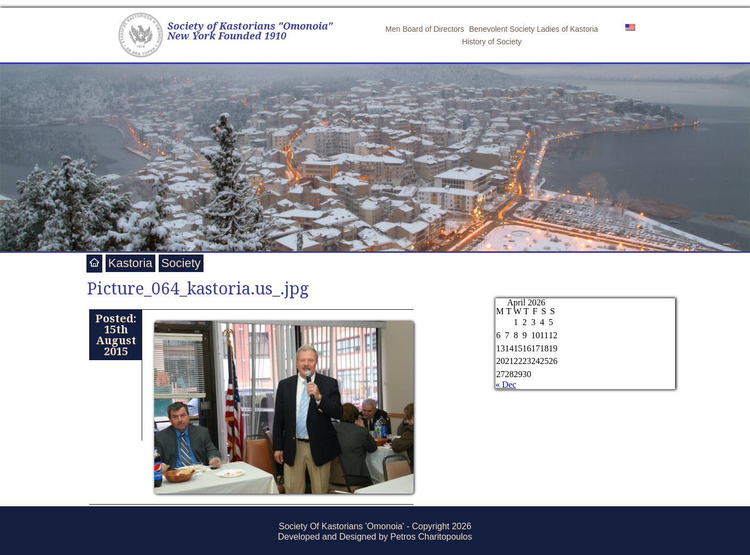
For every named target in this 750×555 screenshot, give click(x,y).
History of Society (491, 41)
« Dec (506, 384)
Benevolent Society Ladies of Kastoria (533, 29)
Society (181, 263)
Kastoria (130, 263)
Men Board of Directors (425, 29)
